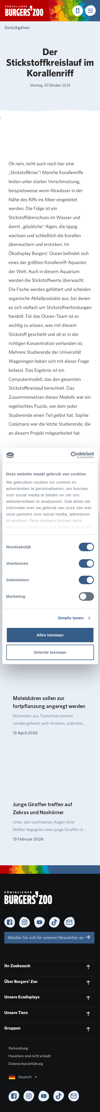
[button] (90, 10)
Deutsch (23, 1077)
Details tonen (70, 618)
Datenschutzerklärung (26, 1063)
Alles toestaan (50, 635)
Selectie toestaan (50, 652)
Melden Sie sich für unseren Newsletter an (49, 937)
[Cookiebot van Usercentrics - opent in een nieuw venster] (71, 455)
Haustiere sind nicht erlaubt (30, 1055)
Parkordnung (18, 1048)
